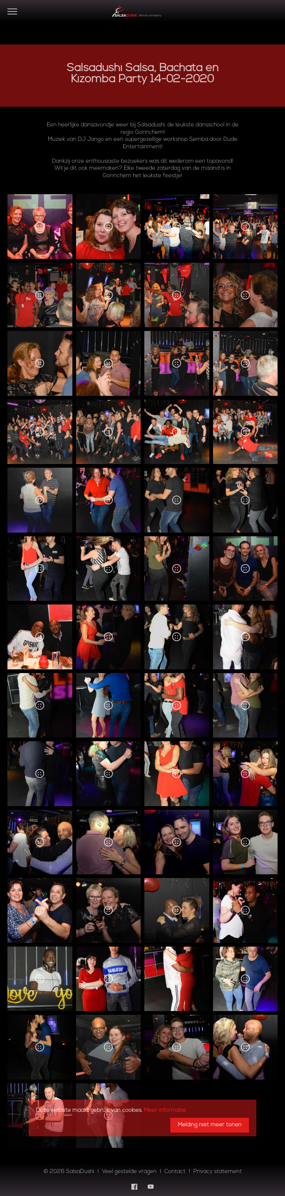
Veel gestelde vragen (129, 1172)
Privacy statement (217, 1172)
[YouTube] (150, 1186)
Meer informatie (165, 1110)
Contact (175, 1172)
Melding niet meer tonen (210, 1125)
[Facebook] (134, 1186)
